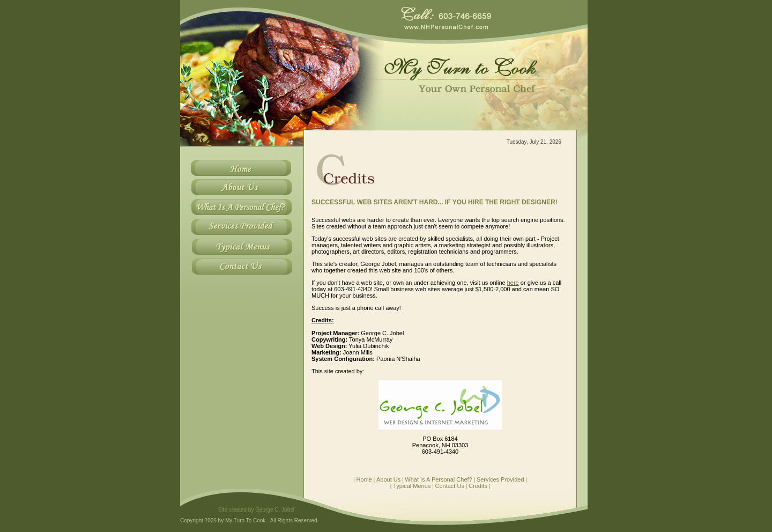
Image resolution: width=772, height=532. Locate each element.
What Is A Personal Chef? (438, 479)
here (513, 282)
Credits (478, 486)
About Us (388, 479)
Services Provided (500, 479)
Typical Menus (411, 486)
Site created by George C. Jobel (256, 510)
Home (364, 479)
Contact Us (449, 486)
